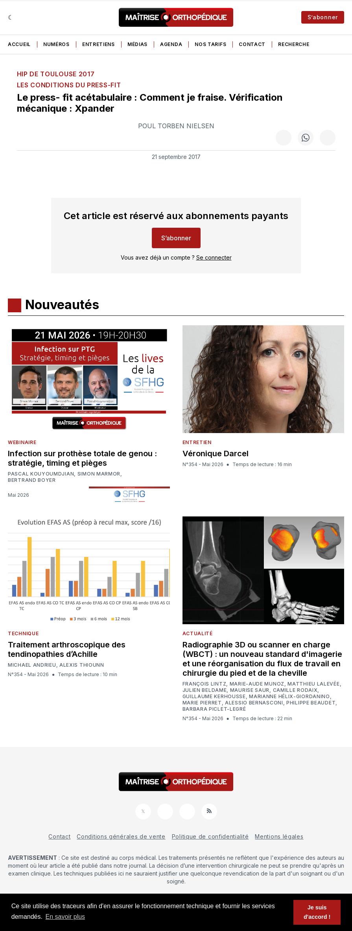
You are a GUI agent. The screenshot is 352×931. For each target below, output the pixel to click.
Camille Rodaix (295, 690)
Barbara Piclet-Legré (214, 709)
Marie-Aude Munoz (257, 684)
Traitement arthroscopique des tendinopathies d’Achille (66, 649)
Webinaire (22, 442)
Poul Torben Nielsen (176, 126)
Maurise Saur (249, 690)
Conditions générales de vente (121, 836)
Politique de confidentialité (210, 836)
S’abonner (323, 17)
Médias (137, 44)
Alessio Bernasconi (254, 703)
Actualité (197, 633)
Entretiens (98, 44)
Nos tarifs (210, 44)
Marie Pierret (202, 703)
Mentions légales (279, 836)
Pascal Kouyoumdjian (41, 474)
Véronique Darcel (215, 453)
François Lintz (204, 684)
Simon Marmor (98, 474)
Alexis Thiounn (81, 665)
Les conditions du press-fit (69, 85)
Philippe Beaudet (310, 703)
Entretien (197, 442)
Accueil (19, 44)
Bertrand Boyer (32, 480)
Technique (23, 633)
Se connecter (214, 257)
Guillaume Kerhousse (214, 696)
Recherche (293, 44)
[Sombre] (11, 17)
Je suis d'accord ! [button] (317, 912)
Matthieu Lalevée (313, 684)
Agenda (171, 44)
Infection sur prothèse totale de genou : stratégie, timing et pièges (82, 458)
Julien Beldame (204, 690)
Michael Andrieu (32, 665)
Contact (252, 44)
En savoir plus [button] (65, 916)
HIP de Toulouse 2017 (56, 74)
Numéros (56, 44)
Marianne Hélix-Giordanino (289, 696)
